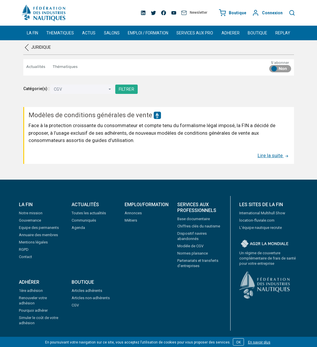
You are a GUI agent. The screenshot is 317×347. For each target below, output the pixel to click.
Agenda (78, 227)
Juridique (41, 47)
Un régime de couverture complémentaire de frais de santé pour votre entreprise (267, 258)
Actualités (35, 66)
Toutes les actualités (89, 213)
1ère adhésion (31, 290)
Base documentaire (193, 219)
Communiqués (84, 220)
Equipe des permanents (39, 227)
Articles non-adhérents (91, 298)
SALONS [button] (112, 33)
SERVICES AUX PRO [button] (194, 33)
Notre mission (30, 213)
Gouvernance (30, 220)
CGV (75, 305)
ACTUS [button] (88, 33)
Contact (25, 257)
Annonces (133, 213)
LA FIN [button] (32, 33)
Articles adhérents (87, 290)
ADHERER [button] (231, 33)
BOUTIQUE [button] (257, 33)
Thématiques (65, 66)
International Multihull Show (262, 213)
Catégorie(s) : (36, 88)
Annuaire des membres (38, 235)
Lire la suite (274, 155)
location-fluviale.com (257, 220)
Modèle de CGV (190, 246)
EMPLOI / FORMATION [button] (148, 33)
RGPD (24, 249)
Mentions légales (33, 242)
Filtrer (126, 89)
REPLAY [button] (282, 33)
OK (238, 342)
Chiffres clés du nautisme (198, 226)
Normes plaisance (192, 253)
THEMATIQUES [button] (60, 33)
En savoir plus (259, 342)
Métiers (131, 220)
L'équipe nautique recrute (260, 227)
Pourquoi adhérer (33, 310)
